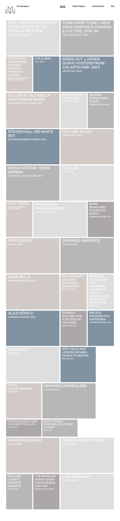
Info (112, 6)
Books (62, 6)
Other (79, 6)
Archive (98, 6)
